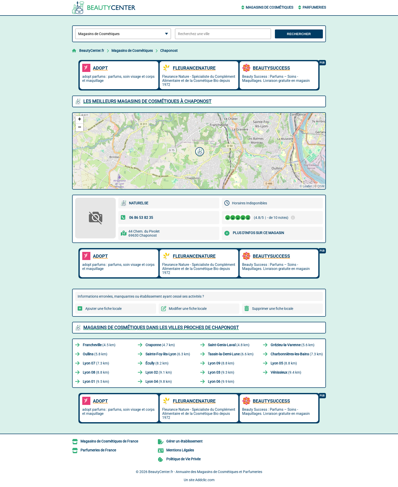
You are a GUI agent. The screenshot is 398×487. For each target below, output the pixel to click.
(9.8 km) (158, 381)
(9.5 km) (96, 381)
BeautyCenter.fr (91, 51)
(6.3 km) (167, 354)
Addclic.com (204, 480)
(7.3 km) (297, 354)
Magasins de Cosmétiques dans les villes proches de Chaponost (161, 327)
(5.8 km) (95, 354)
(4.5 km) (99, 345)
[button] (199, 151)
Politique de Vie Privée (183, 459)
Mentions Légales (180, 450)
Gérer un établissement (184, 441)
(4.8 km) (229, 345)
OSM (321, 186)
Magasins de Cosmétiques (269, 7)
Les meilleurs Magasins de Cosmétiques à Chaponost (147, 101)
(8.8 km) (221, 363)
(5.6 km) (292, 345)
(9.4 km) (286, 372)
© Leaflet (306, 186)
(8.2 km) (157, 363)
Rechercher (299, 34)
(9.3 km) (221, 372)
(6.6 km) (231, 354)
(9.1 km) (158, 372)
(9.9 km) (221, 381)
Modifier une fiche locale (188, 309)
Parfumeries (314, 7)
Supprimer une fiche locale (272, 309)
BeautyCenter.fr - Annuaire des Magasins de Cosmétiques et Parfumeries (205, 472)
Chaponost (169, 51)
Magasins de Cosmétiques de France (109, 441)
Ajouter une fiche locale (103, 309)
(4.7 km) (160, 345)
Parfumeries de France (98, 450)
